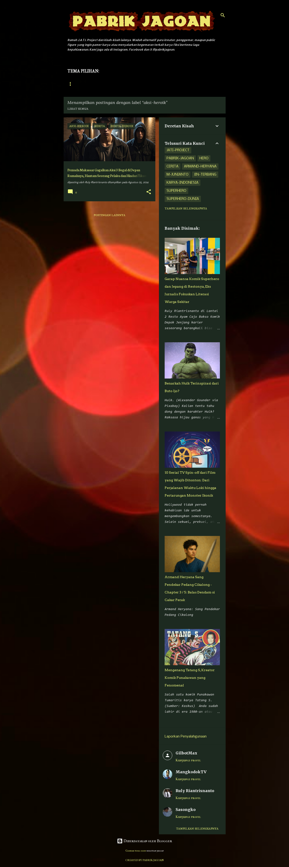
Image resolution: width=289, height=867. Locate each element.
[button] (149, 192)
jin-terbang (205, 175)
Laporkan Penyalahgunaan (186, 736)
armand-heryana (200, 166)
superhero (176, 191)
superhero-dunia (183, 199)
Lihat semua (77, 109)
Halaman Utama (80, 84)
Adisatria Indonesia (148, 84)
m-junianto (177, 175)
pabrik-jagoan (180, 158)
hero (203, 158)
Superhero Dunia (188, 84)
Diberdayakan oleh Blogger (144, 841)
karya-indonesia (182, 183)
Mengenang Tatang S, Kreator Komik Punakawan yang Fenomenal (190, 677)
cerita (172, 166)
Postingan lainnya (109, 215)
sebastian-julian (155, 850)
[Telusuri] (223, 15)
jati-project (178, 150)
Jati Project (112, 84)
